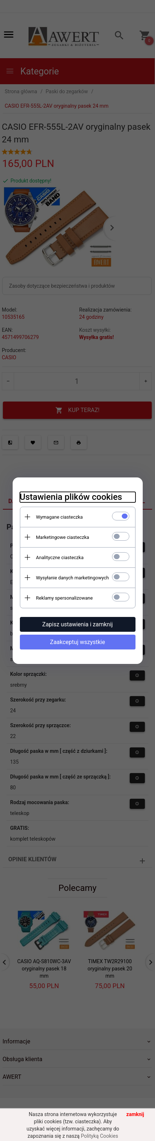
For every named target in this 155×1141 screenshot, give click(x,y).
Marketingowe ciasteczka (62, 537)
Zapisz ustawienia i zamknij (77, 624)
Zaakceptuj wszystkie (77, 642)
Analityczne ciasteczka (60, 557)
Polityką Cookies (99, 1136)
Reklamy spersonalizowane (64, 598)
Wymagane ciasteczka (59, 517)
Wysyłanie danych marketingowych (72, 577)
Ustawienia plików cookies (71, 497)
